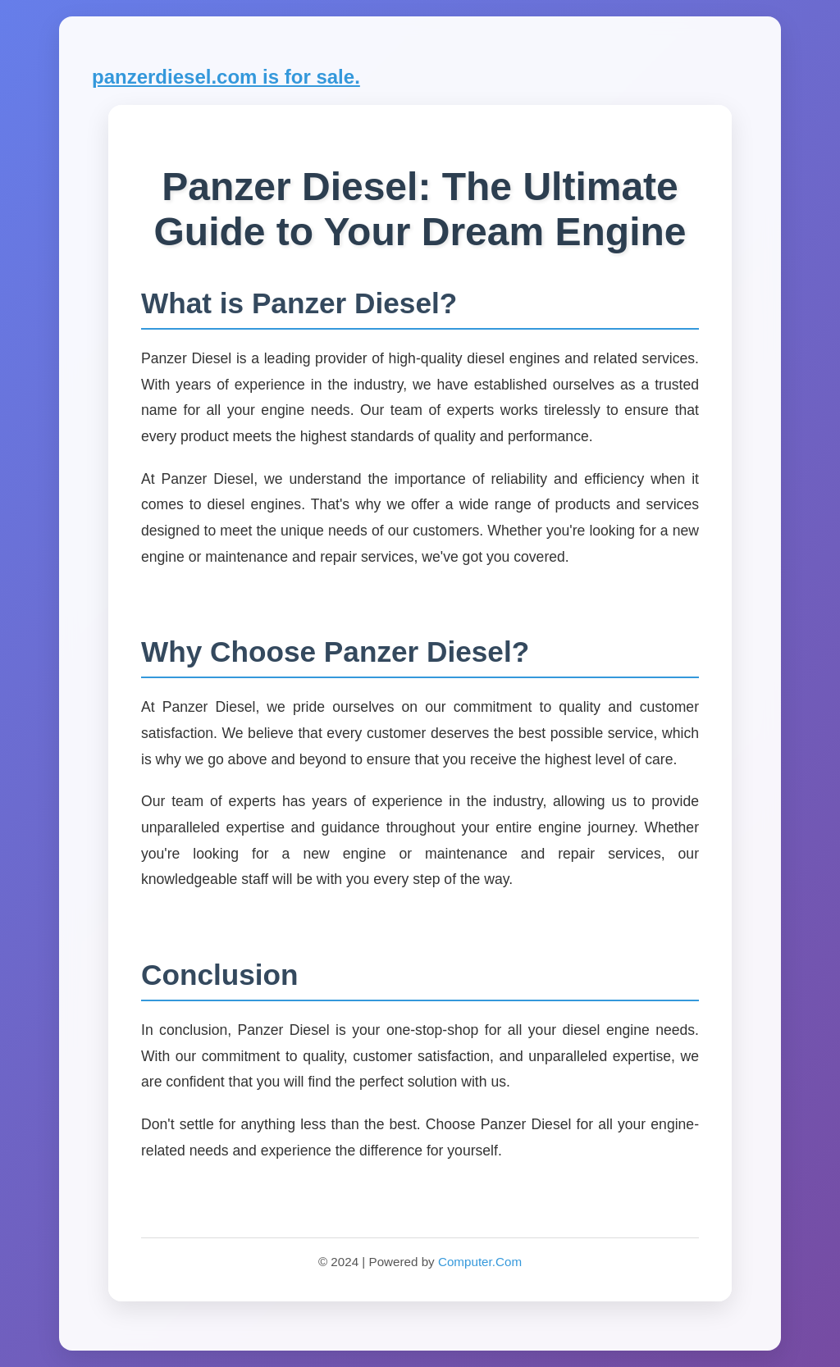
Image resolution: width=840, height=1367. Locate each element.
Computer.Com (480, 1262)
